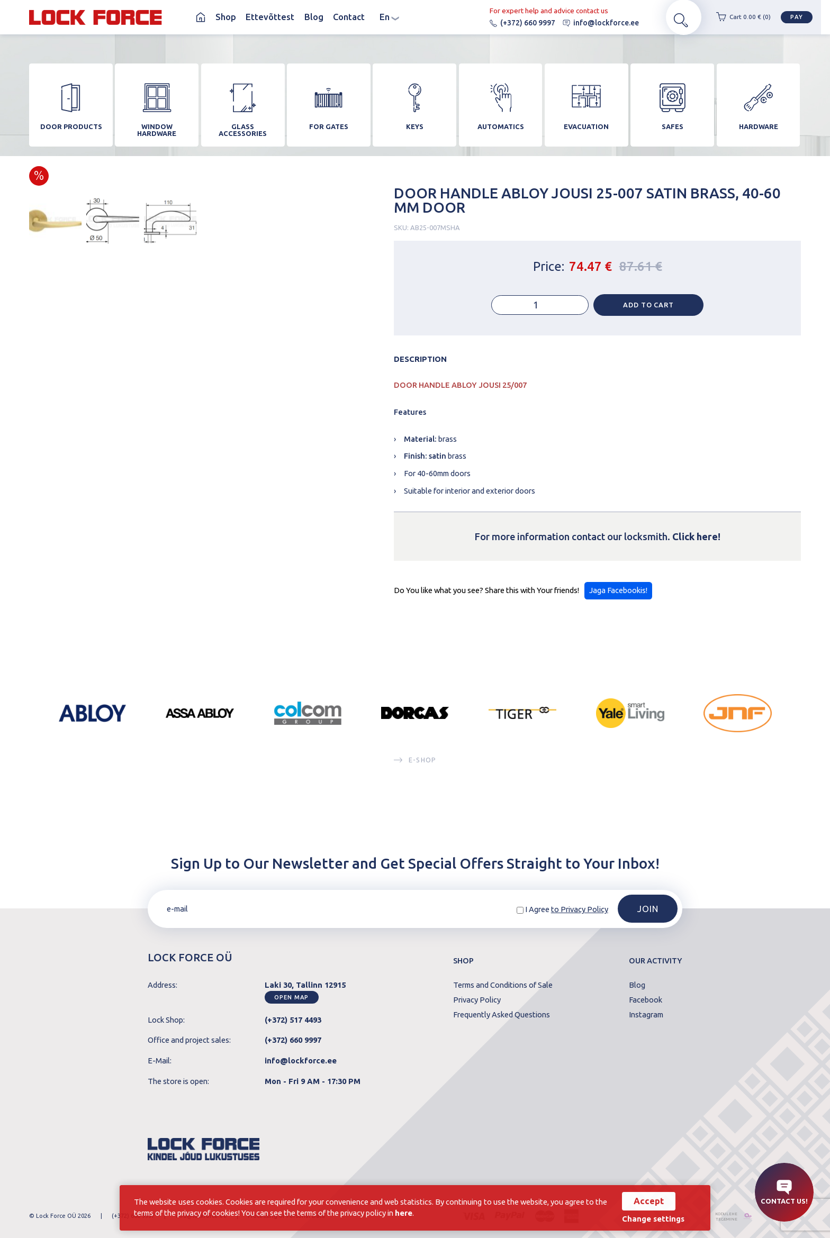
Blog (313, 17)
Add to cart (648, 309)
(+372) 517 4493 (293, 1019)
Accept (646, 1201)
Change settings (650, 1219)
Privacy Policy (477, 1000)
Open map (291, 997)
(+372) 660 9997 (515, 23)
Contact (349, 17)
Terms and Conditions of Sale (503, 985)
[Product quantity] (540, 309)
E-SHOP (415, 764)
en (389, 17)
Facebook (645, 1000)
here (420, 1212)
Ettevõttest (270, 17)
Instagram (646, 1015)
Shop (225, 17)
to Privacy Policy (579, 909)
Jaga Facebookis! (618, 594)
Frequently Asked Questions (501, 1015)
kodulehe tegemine (721, 1216)
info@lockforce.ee (594, 23)
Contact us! (784, 1192)
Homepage (201, 17)
